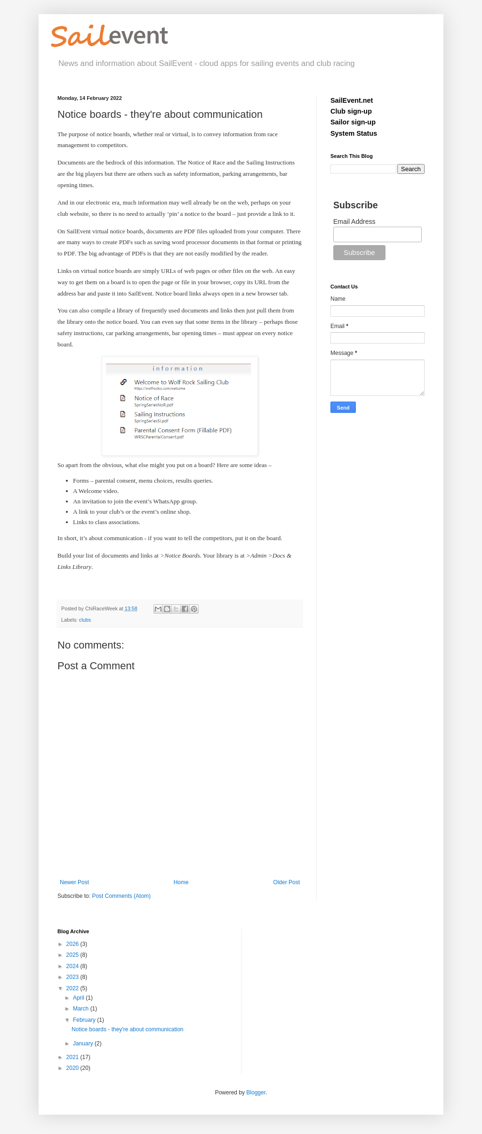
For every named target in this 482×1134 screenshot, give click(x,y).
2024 (73, 966)
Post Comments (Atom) (121, 896)
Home (181, 882)
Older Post (286, 882)
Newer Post (74, 882)
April (79, 997)
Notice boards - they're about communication (128, 1029)
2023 (73, 977)
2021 (73, 1057)
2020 (73, 1068)
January (84, 1043)
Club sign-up (351, 111)
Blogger (255, 1092)
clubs (85, 620)
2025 (73, 955)
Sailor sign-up (353, 122)
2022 (73, 988)
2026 (73, 944)
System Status (353, 133)
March (81, 1008)
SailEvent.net (351, 100)
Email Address (354, 221)
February (85, 1020)
